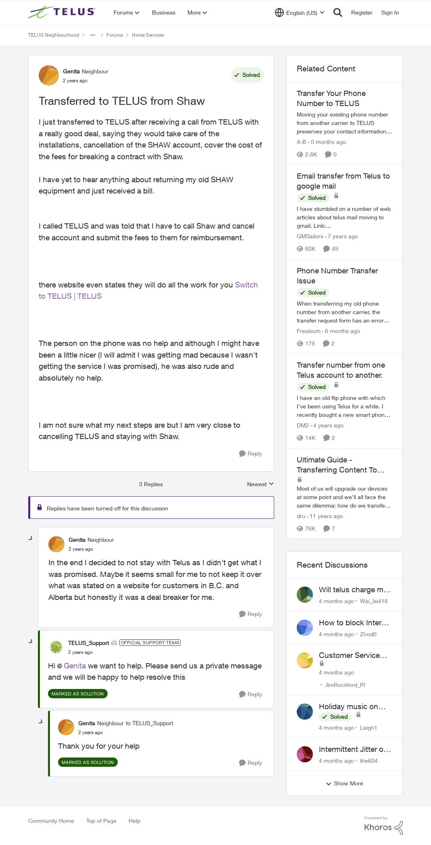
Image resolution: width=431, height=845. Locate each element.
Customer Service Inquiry (349, 655)
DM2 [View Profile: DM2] (303, 425)
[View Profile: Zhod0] (305, 628)
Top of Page (101, 820)
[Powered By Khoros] (383, 825)
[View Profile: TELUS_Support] (56, 647)
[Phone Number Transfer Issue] (345, 312)
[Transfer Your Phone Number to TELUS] (345, 122)
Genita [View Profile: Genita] (71, 71)
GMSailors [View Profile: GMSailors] (310, 236)
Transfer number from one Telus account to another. (341, 369)
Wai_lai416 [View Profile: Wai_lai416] (374, 600)
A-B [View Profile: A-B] (301, 141)
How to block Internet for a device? (355, 623)
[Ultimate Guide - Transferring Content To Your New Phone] (345, 497)
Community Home (51, 820)
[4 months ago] (336, 601)
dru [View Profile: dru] (301, 515)
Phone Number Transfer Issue (337, 275)
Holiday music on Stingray (348, 707)
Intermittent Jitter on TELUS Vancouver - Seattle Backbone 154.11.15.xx (353, 749)
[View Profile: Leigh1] (305, 711)
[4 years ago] (327, 425)
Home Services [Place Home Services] (148, 35)
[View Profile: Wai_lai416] (305, 595)
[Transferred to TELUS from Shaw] (81, 549)
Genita (75, 665)
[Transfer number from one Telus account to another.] (345, 406)
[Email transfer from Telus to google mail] (345, 217)
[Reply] (250, 453)
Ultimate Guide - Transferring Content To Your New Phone (337, 465)
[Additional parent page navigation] (93, 35)
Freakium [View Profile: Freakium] (309, 330)
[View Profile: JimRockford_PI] (305, 660)
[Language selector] (299, 12)
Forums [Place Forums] (114, 35)
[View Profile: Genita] (49, 75)
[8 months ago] (327, 141)
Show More (344, 783)
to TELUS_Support (149, 723)
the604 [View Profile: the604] (369, 760)
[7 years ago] (341, 236)
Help (134, 820)
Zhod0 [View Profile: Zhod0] (368, 633)
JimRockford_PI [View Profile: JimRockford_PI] (345, 684)
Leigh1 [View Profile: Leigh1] (368, 727)
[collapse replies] (31, 538)
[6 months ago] (341, 331)
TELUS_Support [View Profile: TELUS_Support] (88, 642)
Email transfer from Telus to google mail (343, 180)
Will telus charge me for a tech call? (353, 590)
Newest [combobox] (260, 484)
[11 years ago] (325, 516)
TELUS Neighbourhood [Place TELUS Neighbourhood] (53, 35)
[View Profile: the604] (305, 754)
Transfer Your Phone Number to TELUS (331, 98)
